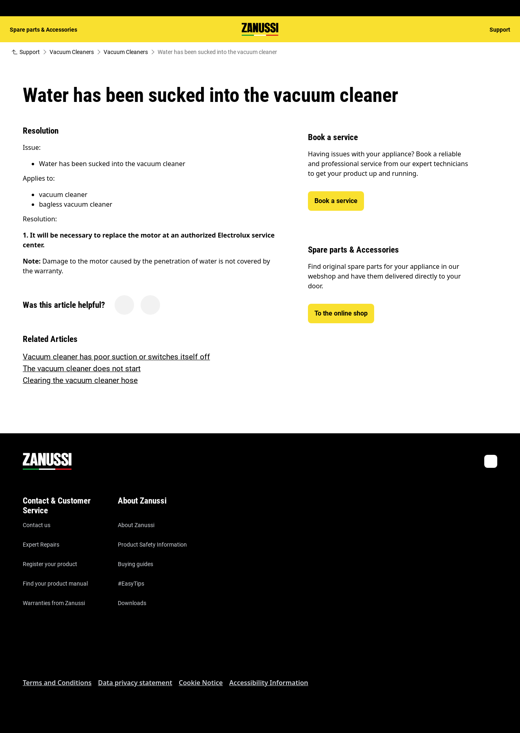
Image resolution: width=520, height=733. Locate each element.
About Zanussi (136, 525)
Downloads (132, 603)
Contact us (36, 525)
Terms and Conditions (57, 682)
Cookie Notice (201, 682)
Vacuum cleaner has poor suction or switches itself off (116, 356)
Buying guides (135, 564)
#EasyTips (131, 583)
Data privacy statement (135, 682)
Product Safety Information (152, 544)
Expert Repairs (41, 544)
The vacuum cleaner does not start (82, 368)
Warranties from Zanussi (54, 603)
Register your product (50, 564)
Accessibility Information (268, 682)
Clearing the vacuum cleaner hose (80, 380)
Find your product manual (55, 583)
